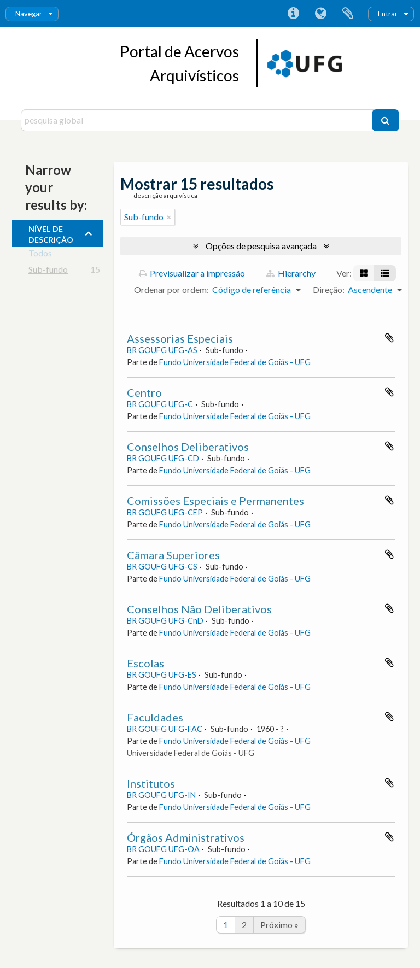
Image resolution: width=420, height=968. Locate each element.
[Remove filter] (169, 217)
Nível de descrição (50, 233)
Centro (144, 392)
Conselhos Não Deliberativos (199, 608)
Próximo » (279, 924)
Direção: (329, 289)
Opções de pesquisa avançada (261, 245)
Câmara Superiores (173, 554)
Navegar (28, 13)
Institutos (151, 783)
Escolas (145, 663)
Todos (40, 255)
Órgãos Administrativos (185, 837)
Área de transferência (347, 13)
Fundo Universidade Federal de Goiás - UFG (235, 362)
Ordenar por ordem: (171, 289)
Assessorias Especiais (180, 338)
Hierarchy (291, 273)
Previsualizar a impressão (192, 273)
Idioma (320, 13)
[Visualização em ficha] (364, 273)
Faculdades (155, 717)
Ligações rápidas (293, 13)
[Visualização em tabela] (385, 273)
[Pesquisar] (385, 120)
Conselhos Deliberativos (188, 446)
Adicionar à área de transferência (389, 337)
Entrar (388, 13)
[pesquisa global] (197, 120)
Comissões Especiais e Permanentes (215, 500)
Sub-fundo (48, 271)
